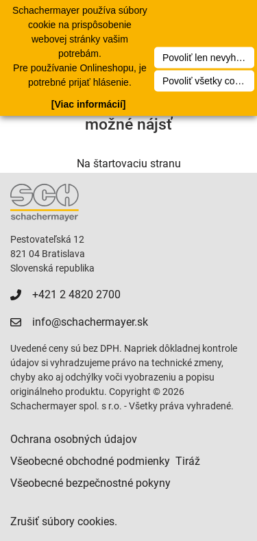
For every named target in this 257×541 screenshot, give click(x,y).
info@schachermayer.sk (90, 321)
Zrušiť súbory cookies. (63, 521)
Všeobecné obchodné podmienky (90, 461)
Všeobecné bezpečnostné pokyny (90, 483)
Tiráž (187, 461)
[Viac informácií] (88, 104)
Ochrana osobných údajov (73, 439)
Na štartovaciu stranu (129, 163)
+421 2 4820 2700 (76, 294)
